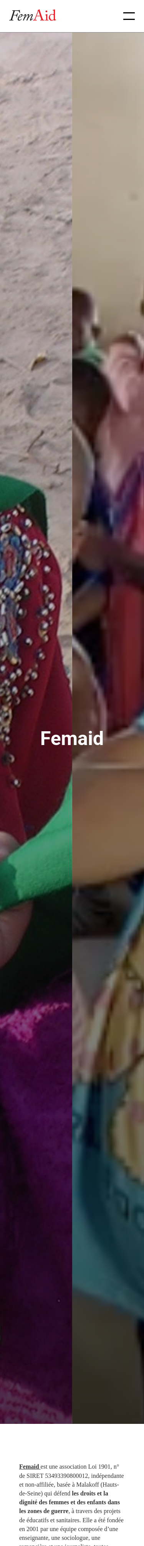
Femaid (30, 1466)
